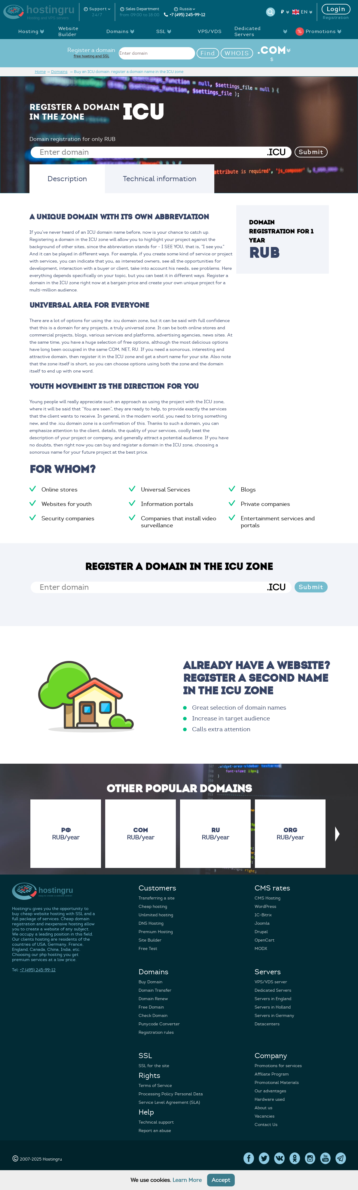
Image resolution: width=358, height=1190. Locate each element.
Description (67, 178)
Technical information (159, 178)
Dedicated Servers (262, 32)
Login (336, 9)
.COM (272, 53)
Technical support (156, 1122)
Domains (122, 32)
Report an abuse (155, 1130)
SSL (165, 32)
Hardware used (270, 1099)
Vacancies (264, 1116)
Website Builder (68, 32)
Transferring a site (157, 898)
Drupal (261, 931)
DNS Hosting (151, 923)
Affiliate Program (272, 1074)
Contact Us (266, 1124)
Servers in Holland (273, 1007)
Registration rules (156, 1032)
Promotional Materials (277, 1082)
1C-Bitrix (263, 915)
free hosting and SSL (91, 56)
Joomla (262, 923)
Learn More (187, 1180)
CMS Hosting (267, 898)
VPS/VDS (210, 32)
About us (263, 1107)
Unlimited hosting (156, 915)
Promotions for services (278, 1065)
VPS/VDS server (271, 982)
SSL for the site (154, 1065)
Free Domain (151, 1007)
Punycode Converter (159, 1024)
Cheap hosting (153, 906)
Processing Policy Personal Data (171, 1094)
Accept (221, 1180)
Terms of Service (155, 1085)
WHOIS (237, 53)
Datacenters (267, 1024)
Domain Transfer (155, 990)
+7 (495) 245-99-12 (184, 14)
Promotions (319, 31)
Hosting (32, 32)
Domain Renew (153, 998)
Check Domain (153, 1015)
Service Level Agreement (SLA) (169, 1102)
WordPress (265, 906)
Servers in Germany (274, 1015)
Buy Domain (150, 982)
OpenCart (264, 940)
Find (207, 53)
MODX (261, 948)
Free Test (148, 948)
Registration (336, 17)
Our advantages (270, 1091)
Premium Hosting (156, 931)
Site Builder (150, 940)
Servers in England (273, 998)
